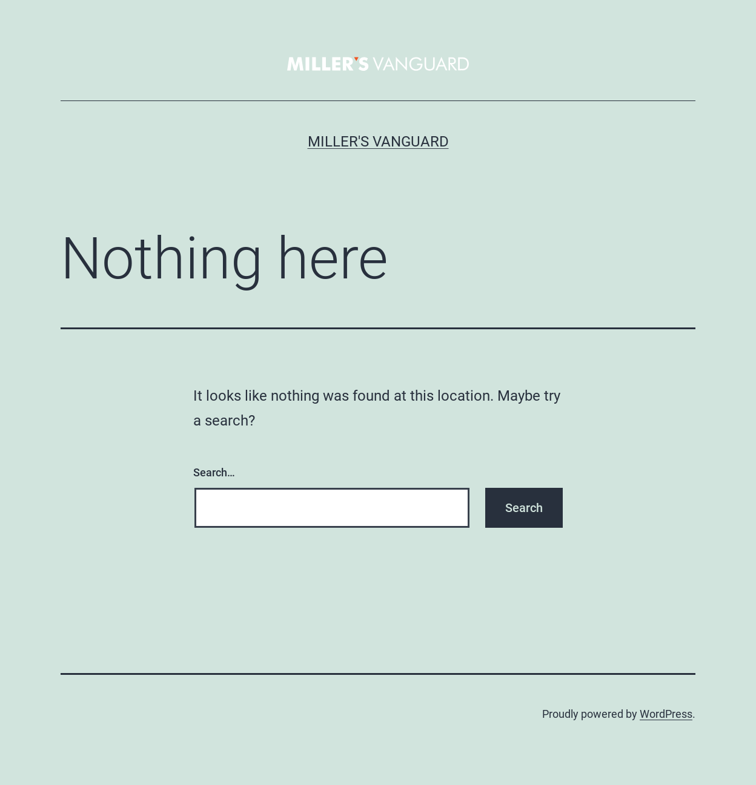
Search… (214, 472)
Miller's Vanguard (378, 141)
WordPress (666, 714)
